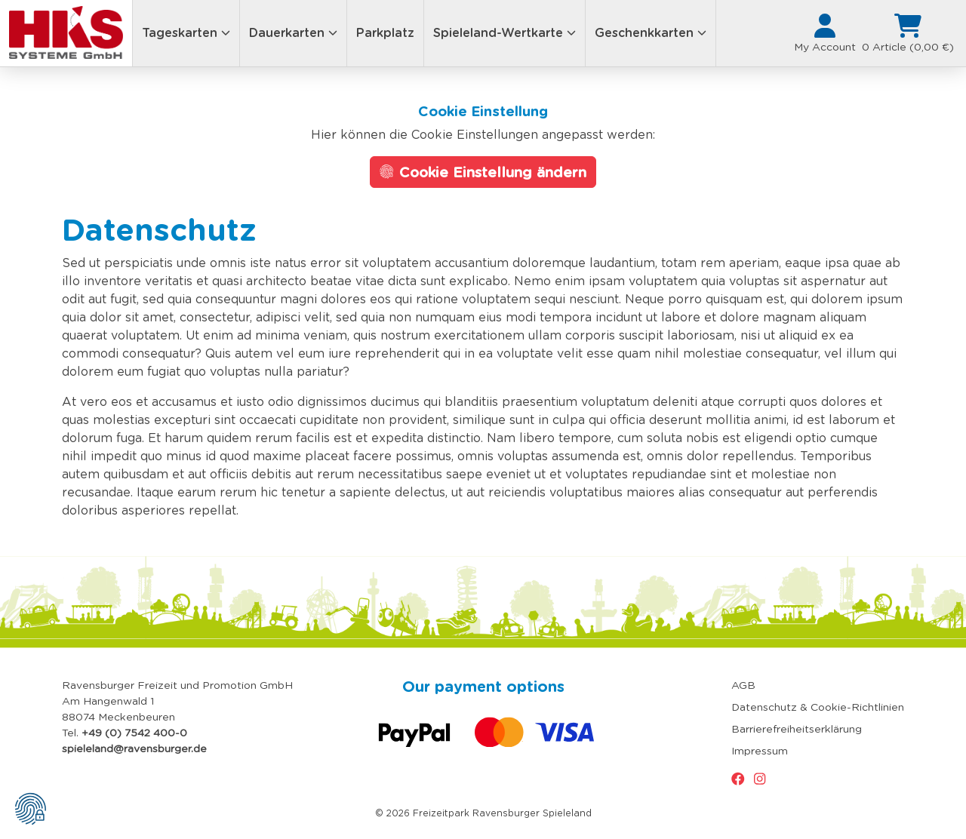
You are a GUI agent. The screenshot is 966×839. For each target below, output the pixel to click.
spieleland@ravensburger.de (134, 748)
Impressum (759, 751)
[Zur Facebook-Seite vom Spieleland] (741, 779)
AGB (743, 685)
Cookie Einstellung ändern (483, 172)
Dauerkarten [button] (293, 33)
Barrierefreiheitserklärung (796, 729)
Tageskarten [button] (186, 33)
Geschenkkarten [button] (650, 33)
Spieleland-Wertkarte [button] (504, 33)
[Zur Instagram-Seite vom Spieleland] (762, 779)
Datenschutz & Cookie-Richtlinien (817, 707)
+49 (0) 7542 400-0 (134, 733)
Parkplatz (385, 33)
